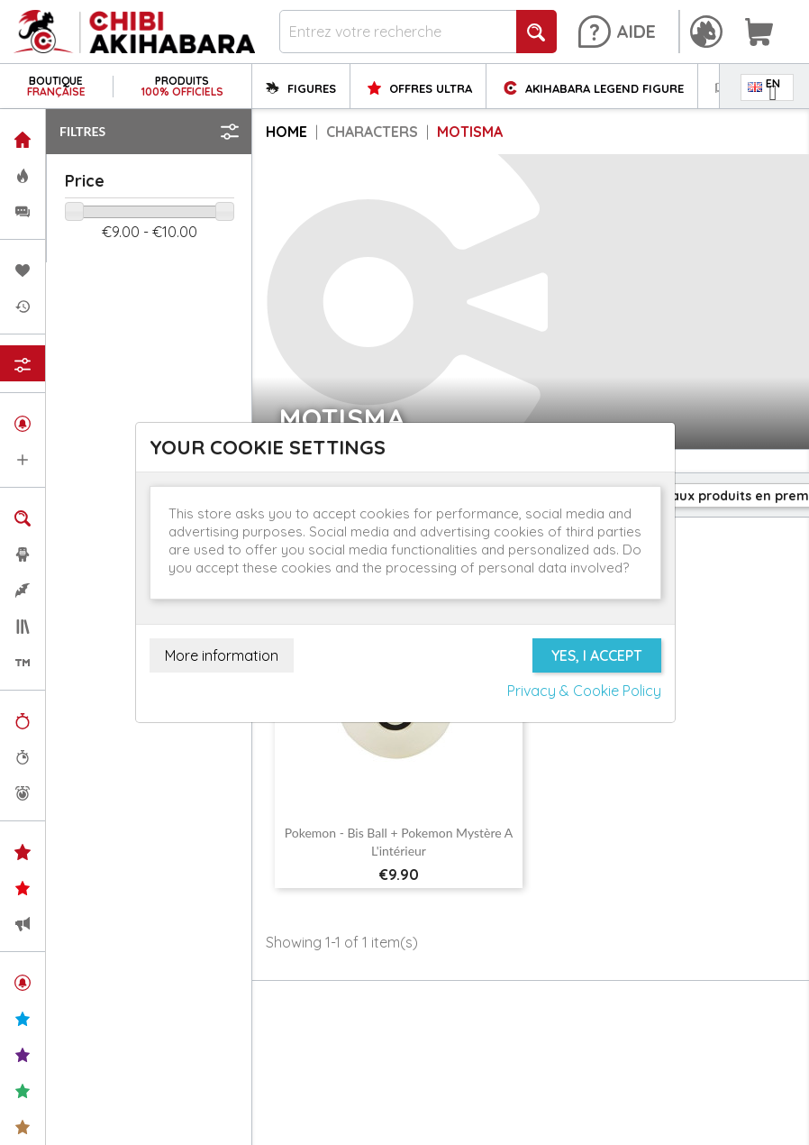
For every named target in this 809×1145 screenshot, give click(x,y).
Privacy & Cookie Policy (584, 691)
